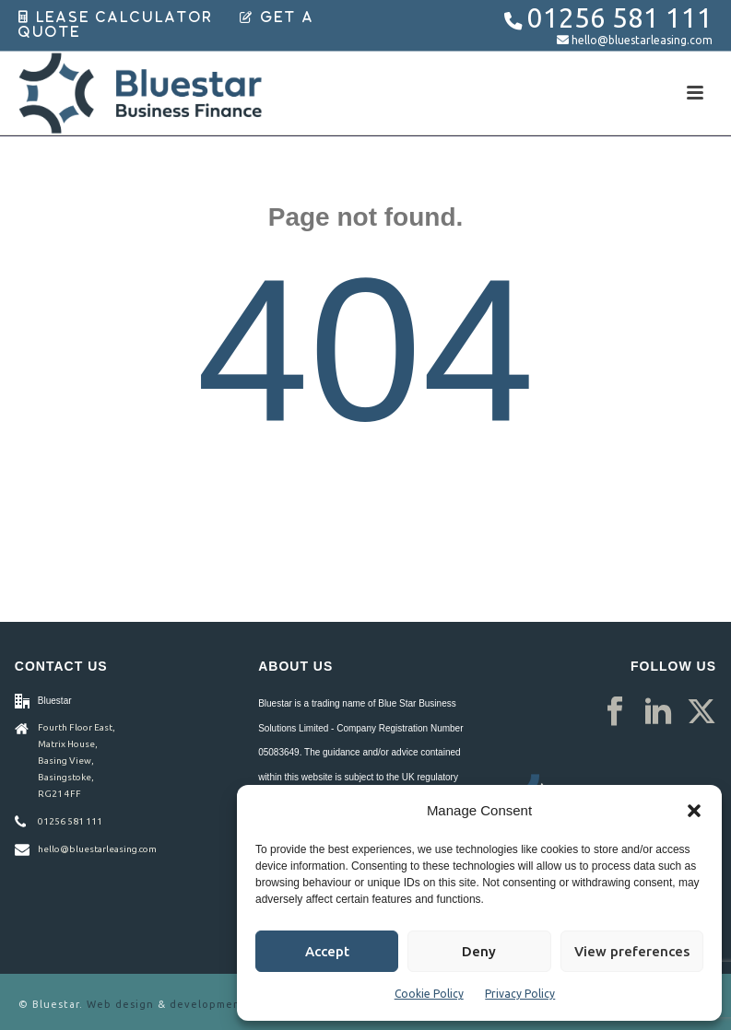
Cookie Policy (429, 994)
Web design (120, 1004)
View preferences (632, 951)
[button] (694, 811)
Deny (479, 951)
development (208, 1004)
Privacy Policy (520, 994)
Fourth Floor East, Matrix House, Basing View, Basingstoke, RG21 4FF (76, 760)
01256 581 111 (620, 18)
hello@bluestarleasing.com (642, 40)
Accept (327, 951)
